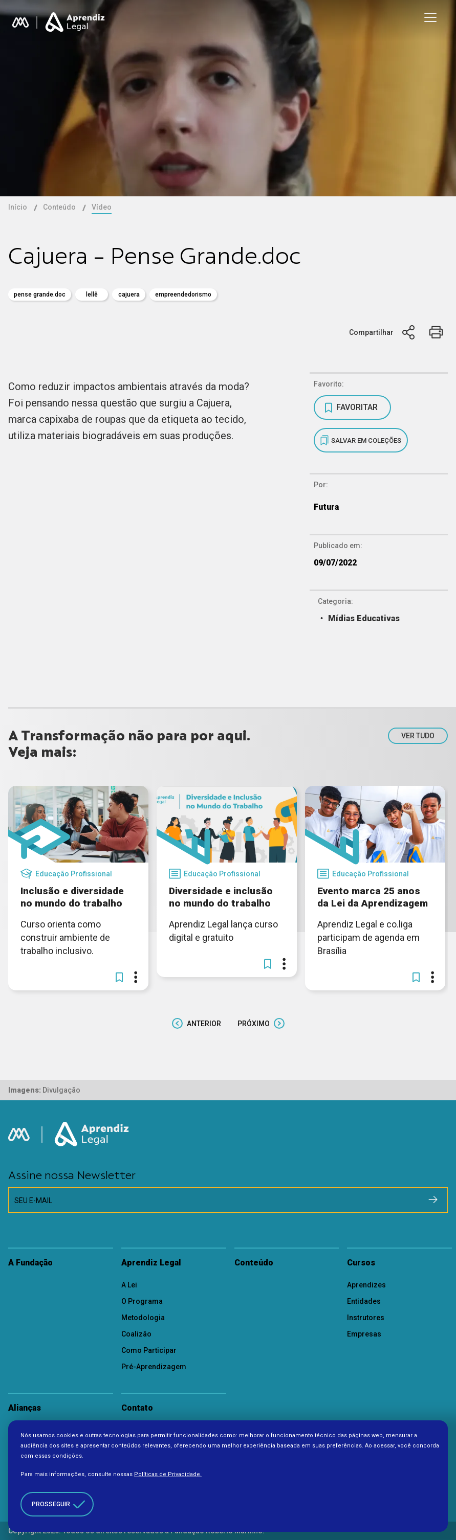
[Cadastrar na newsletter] (433, 1199)
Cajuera (129, 294)
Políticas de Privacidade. (168, 1474)
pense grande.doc (40, 294)
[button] (119, 977)
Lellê (92, 294)
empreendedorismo (183, 294)
